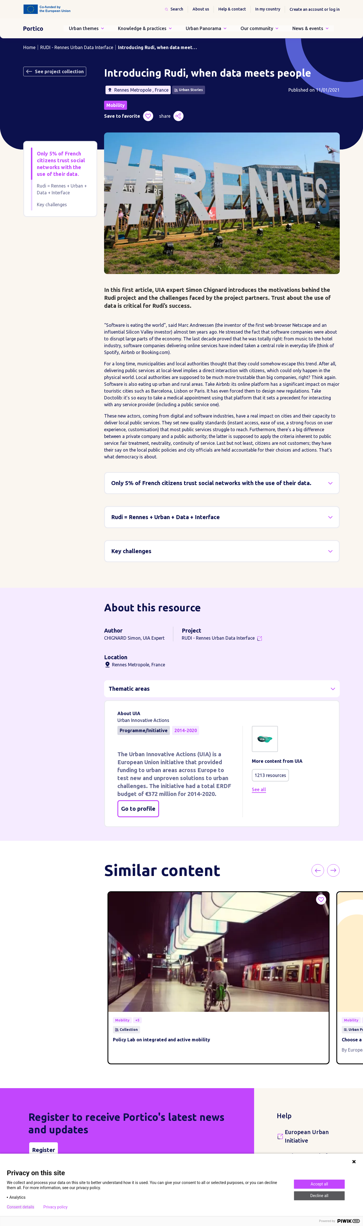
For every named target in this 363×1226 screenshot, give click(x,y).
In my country (267, 9)
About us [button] (201, 9)
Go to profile (138, 808)
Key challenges (52, 204)
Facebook (192, 1137)
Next (344, 870)
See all (259, 789)
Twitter (202, 1137)
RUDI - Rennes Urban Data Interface (76, 47)
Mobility (115, 105)
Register (43, 1083)
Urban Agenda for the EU (309, 1093)
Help (284, 1049)
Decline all (319, 1195)
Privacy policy (55, 1207)
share (171, 116)
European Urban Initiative (307, 1069)
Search (176, 9)
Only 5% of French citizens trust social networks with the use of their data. (61, 164)
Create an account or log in (315, 9)
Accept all (319, 1184)
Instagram (222, 1137)
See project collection (55, 71)
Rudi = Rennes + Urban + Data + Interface (62, 189)
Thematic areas (129, 688)
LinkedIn (212, 1137)
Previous (335, 870)
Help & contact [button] (232, 9)
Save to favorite (128, 116)
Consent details (20, 1207)
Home (29, 47)
